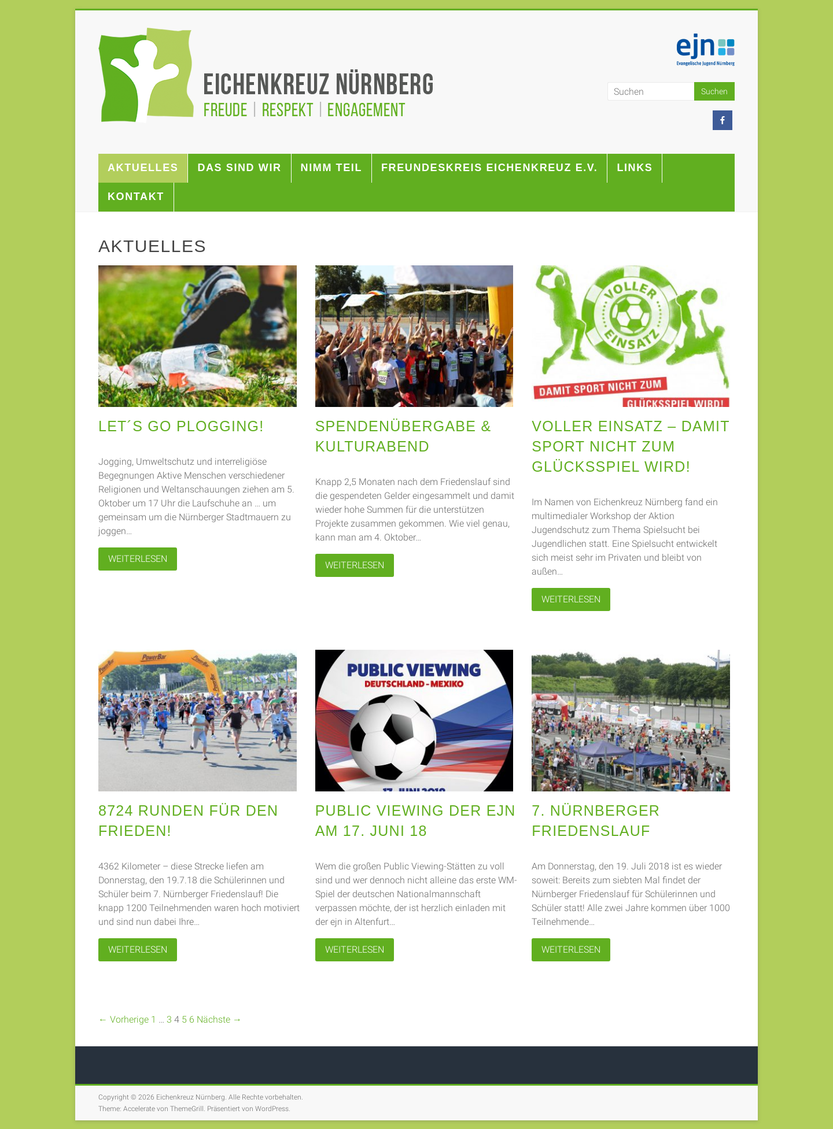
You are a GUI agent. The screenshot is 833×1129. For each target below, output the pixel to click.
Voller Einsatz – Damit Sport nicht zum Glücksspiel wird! (630, 446)
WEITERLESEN (137, 558)
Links (635, 167)
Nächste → (219, 1019)
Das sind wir (239, 167)
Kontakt (136, 196)
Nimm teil (331, 167)
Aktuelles (143, 167)
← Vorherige (123, 1019)
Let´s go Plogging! (181, 426)
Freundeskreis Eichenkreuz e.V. (489, 167)
